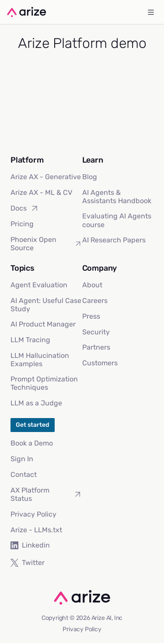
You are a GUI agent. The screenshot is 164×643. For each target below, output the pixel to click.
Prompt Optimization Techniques (44, 383)
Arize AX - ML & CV (41, 192)
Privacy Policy (33, 514)
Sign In (21, 459)
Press (91, 316)
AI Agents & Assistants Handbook (116, 196)
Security (96, 332)
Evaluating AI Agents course (116, 220)
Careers (95, 300)
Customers (100, 363)
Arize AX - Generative (45, 177)
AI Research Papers (114, 240)
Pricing (22, 224)
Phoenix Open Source (46, 243)
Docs (24, 208)
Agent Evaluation (38, 285)
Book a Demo (31, 443)
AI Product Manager (43, 324)
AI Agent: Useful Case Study (45, 304)
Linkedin (30, 545)
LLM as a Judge (36, 403)
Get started (32, 425)
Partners (96, 347)
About (92, 285)
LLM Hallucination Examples (39, 359)
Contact (23, 474)
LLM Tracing (30, 340)
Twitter (27, 562)
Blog (89, 177)
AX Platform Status (46, 494)
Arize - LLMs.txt (36, 530)
